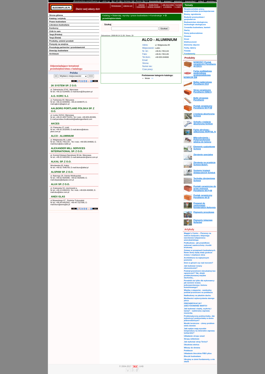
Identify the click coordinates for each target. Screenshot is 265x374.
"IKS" (135, 366)
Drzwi (186, 39)
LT (99, 1)
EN (120, 1)
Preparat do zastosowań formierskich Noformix (204, 205)
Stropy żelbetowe (191, 339)
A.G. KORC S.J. (60, 96)
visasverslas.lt (190, 1)
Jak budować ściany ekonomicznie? (193, 267)
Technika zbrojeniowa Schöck (204, 179)
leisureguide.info (155, 1)
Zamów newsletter (141, 6)
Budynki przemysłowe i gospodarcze (194, 18)
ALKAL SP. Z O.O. (61, 161)
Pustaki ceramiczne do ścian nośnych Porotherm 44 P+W (204, 188)
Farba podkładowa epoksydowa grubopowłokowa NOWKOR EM (198, 74)
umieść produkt (154, 7)
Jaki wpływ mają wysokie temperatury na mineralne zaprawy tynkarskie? (199, 331)
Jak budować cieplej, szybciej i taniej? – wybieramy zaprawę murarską (197, 311)
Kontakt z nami (178, 6)
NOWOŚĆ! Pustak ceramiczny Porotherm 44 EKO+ (204, 64)
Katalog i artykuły (57, 18)
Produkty (189, 57)
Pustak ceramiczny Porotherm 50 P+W (202, 107)
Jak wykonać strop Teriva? (196, 342)
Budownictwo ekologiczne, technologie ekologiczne (196, 23)
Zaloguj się (127, 6)
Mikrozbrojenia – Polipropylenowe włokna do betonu (202, 140)
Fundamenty (189, 54)
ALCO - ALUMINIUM (62, 136)
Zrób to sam (55, 31)
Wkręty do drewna (192, 348)
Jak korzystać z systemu (168, 6)
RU (113, 1)
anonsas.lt (168, 1)
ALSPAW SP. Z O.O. (62, 172)
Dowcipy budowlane (58, 50)
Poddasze (188, 350)
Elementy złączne (192, 45)
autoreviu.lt (178, 1)
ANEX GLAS (58, 196)
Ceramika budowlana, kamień (197, 27)
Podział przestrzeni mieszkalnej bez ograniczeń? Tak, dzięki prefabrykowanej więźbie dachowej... (200, 274)
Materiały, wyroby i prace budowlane (130, 15)
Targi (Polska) (55, 34)
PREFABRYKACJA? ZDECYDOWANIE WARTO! (195, 304)
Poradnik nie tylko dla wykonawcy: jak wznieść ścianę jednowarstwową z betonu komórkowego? (199, 284)
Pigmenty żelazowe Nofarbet (203, 221)
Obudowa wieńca (191, 345)
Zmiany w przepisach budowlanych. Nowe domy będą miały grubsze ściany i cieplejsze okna (200, 252)
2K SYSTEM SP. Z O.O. (64, 85)
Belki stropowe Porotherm (200, 99)
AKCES (55, 123)
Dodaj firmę (153, 5)
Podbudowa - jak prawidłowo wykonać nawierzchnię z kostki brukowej (198, 245)
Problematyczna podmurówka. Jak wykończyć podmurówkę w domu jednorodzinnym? (199, 318)
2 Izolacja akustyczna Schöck (204, 115)
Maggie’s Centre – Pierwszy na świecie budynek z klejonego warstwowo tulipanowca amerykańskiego (197, 236)
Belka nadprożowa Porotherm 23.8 (202, 83)
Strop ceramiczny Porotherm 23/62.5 (202, 91)
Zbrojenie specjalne (203, 154)
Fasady (187, 51)
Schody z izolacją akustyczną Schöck (203, 123)
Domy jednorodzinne (193, 33)
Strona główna (56, 15)
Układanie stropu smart (194, 336)
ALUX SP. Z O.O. (60, 184)
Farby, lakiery (190, 48)
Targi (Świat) (55, 38)
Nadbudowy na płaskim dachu (197, 295)
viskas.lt (201, 1)
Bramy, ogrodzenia (192, 14)
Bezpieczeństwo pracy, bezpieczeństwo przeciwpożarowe (199, 10)
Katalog (106, 15)
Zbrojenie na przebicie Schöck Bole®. (204, 163)
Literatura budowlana (59, 25)
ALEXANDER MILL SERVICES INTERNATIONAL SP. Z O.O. (68, 149)
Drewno (187, 36)
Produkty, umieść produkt (61, 41)
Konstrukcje (156, 15)
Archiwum (54, 54)
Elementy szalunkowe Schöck (204, 148)
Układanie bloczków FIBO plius (198, 353)
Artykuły (189, 229)
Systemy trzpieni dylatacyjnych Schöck (204, 171)
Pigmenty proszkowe (203, 212)
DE (133, 1)
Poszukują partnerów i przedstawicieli (67, 47)
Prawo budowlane (57, 21)
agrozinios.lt (211, 1)
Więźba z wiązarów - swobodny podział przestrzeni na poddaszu (198, 291)
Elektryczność (190, 42)
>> (152, 78)
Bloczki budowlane (192, 356)
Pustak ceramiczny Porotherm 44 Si (202, 196)
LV (109, 1)
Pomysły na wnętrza (58, 44)
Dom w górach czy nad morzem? (198, 263)
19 (91, 81)
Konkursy (53, 28)
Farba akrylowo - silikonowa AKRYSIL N (204, 131)
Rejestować (116, 6)
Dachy (187, 30)
